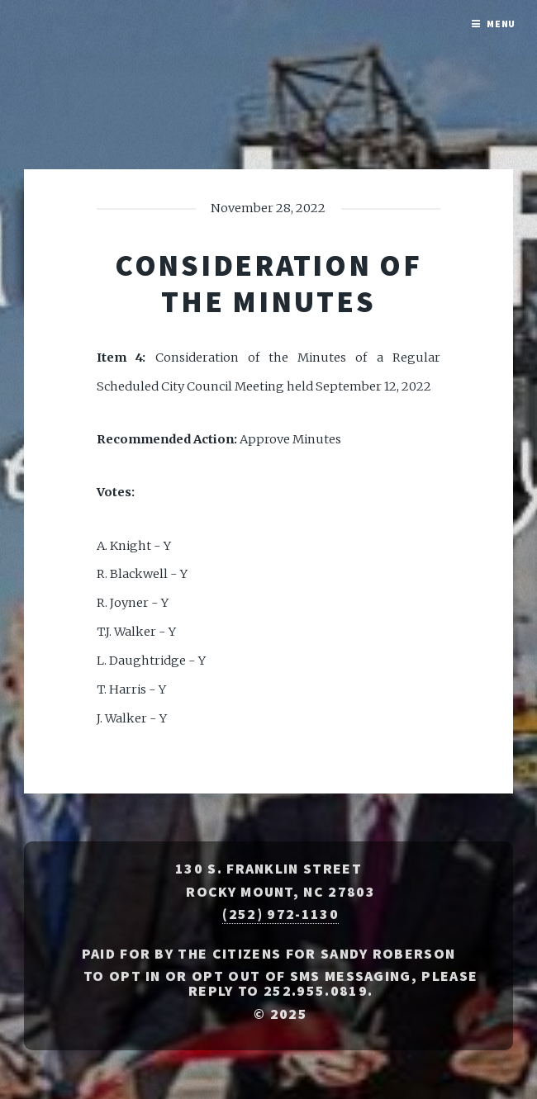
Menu (501, 23)
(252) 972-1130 (280, 914)
